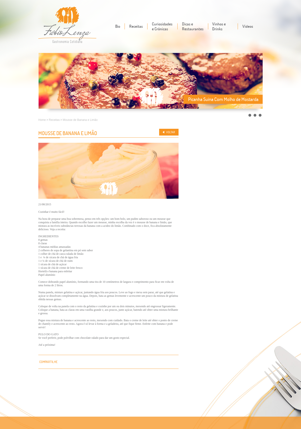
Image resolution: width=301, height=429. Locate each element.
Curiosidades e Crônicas (162, 26)
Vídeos (247, 26)
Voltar (170, 132)
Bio (117, 26)
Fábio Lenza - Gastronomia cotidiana (67, 25)
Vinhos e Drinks (219, 26)
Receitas (136, 26)
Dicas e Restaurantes (193, 26)
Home (42, 120)
